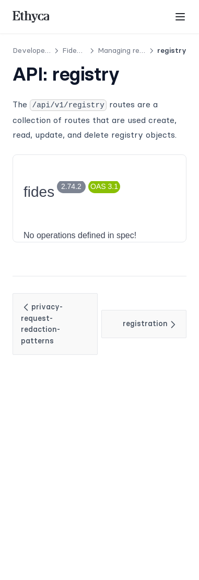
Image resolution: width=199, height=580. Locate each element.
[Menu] (180, 16)
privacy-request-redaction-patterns (42, 323)
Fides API (79, 50)
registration (150, 324)
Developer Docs (40, 50)
